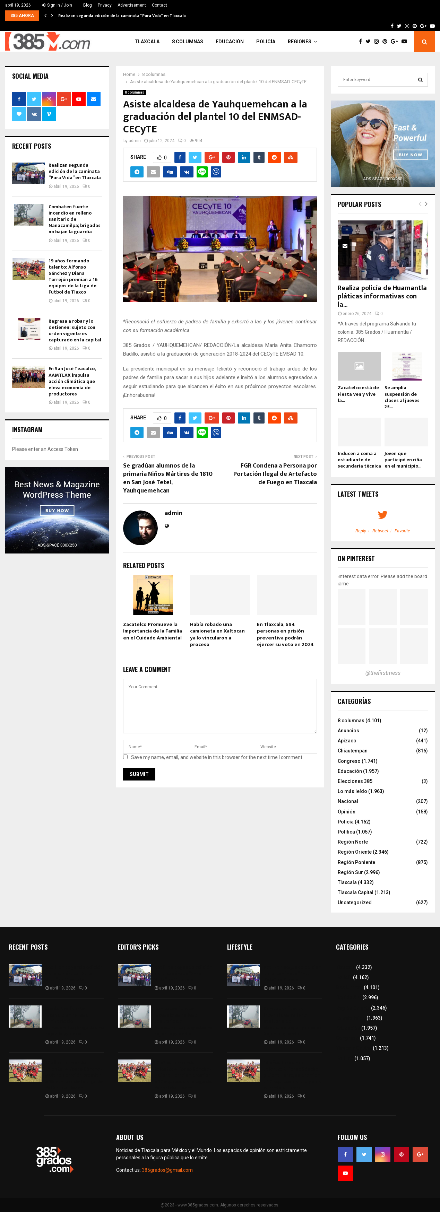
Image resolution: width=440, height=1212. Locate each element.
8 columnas (187, 41)
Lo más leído (352, 791)
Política (346, 832)
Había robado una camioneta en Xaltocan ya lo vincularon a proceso (217, 634)
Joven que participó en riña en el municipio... (403, 460)
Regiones (299, 41)
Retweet (380, 530)
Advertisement (132, 5)
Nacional (348, 801)
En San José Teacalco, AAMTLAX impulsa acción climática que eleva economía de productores (72, 381)
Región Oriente (355, 852)
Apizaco (347, 740)
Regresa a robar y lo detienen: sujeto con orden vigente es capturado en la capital (75, 330)
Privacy (105, 5)
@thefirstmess (382, 673)
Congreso (349, 761)
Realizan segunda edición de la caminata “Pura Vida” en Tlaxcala (122, 15)
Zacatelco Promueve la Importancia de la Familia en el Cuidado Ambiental (152, 631)
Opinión (346, 811)
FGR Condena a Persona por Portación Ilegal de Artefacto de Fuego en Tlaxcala (275, 474)
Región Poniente (356, 862)
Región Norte (353, 842)
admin (135, 140)
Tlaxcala (147, 41)
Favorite (402, 530)
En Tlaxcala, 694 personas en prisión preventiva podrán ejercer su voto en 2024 (285, 634)
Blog (87, 5)
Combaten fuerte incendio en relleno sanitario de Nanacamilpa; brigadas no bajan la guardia (75, 219)
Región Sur (350, 872)
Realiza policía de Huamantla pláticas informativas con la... (382, 296)
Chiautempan (353, 750)
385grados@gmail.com (167, 1170)
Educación (230, 41)
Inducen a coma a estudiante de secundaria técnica (359, 460)
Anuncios (348, 730)
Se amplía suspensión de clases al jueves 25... (402, 397)
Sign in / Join (57, 5)
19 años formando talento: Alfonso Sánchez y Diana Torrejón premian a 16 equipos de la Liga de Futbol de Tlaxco (73, 276)
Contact (159, 5)
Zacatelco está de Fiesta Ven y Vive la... (358, 394)
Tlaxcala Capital (355, 892)
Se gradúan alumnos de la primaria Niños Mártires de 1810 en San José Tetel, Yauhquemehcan (168, 478)
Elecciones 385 (355, 781)
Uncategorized (355, 902)
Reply (360, 530)
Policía (265, 41)
